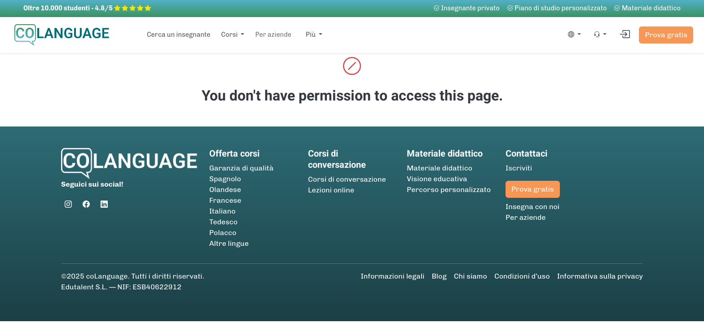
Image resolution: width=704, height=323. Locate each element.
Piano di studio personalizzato (557, 8)
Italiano (222, 211)
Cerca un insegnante (179, 35)
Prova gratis (666, 35)
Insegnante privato (466, 8)
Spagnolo (225, 179)
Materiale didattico (647, 8)
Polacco (222, 232)
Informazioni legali (393, 276)
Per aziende (273, 35)
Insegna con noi (532, 206)
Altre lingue (229, 243)
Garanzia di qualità (241, 168)
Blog (438, 276)
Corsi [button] (230, 35)
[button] (573, 35)
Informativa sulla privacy (600, 276)
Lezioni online (331, 190)
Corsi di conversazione (347, 179)
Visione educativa (437, 179)
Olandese (225, 189)
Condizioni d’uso (522, 276)
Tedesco (223, 222)
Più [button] (311, 35)
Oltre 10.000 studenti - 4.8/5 (87, 8)
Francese (225, 200)
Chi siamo (470, 276)
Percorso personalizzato (449, 189)
